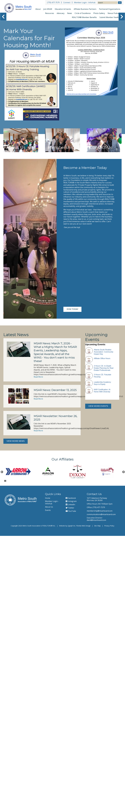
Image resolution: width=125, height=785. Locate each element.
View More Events (98, 406)
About (38, 9)
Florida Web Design (83, 526)
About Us (49, 507)
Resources (49, 13)
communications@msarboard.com (101, 514)
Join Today (72, 309)
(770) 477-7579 (53, 2)
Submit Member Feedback (110, 17)
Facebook (71, 498)
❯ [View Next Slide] (122, 17)
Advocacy (60, 13)
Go (120, 3)
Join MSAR (47, 9)
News (69, 13)
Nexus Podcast (114, 13)
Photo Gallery (99, 13)
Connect (66, 2)
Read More (38, 377)
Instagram (71, 501)
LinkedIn (70, 504)
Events (48, 510)
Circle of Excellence (83, 13)
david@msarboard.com (96, 520)
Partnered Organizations (109, 9)
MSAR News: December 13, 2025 (55, 390)
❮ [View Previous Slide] (3, 17)
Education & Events (63, 9)
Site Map (97, 526)
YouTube (71, 511)
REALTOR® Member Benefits (84, 17)
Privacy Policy (109, 526)
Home (47, 498)
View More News (16, 441)
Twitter (70, 508)
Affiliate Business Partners (85, 9)
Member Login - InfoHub (84, 2)
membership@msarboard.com (99, 511)
